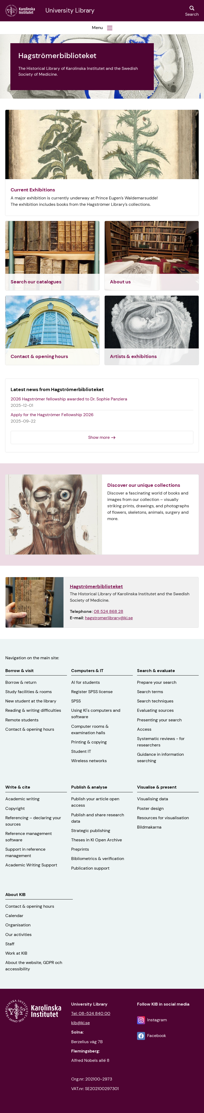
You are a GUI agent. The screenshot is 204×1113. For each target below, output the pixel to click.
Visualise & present (157, 787)
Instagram (157, 1020)
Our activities (18, 934)
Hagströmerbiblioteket (96, 586)
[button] (102, 27)
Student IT (81, 751)
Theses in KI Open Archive (96, 840)
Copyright (15, 808)
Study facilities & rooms (28, 691)
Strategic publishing (90, 830)
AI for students (85, 682)
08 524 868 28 (108, 611)
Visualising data (152, 799)
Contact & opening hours (29, 729)
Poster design (150, 808)
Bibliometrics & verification (97, 858)
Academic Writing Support (31, 865)
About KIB (15, 894)
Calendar (14, 915)
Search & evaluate (156, 670)
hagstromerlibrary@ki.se (109, 618)
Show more (99, 437)
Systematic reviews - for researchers (161, 742)
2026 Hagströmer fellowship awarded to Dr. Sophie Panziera (69, 399)
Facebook (156, 1035)
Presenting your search (159, 720)
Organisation (18, 925)
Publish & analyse (89, 787)
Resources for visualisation (163, 818)
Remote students (22, 720)
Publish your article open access (95, 802)
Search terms (150, 691)
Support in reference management (25, 852)
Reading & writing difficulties (33, 710)
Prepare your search (156, 682)
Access (144, 729)
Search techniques (155, 701)
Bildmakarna (149, 827)
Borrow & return (20, 682)
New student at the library (30, 701)
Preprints (80, 849)
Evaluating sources (155, 710)
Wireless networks (89, 761)
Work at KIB (16, 953)
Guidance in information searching (160, 758)
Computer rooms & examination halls (90, 730)
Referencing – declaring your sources (33, 821)
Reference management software (28, 837)
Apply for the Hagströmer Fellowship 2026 (52, 414)
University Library (70, 10)
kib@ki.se (80, 1023)
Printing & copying (89, 742)
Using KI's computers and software (95, 714)
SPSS (76, 701)
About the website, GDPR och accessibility (33, 966)
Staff (9, 944)
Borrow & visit (19, 670)
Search (192, 14)
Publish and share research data (97, 818)
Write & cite (17, 787)
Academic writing (22, 799)
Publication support (90, 868)
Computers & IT (87, 670)
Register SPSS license (92, 691)
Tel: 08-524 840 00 (90, 1013)
